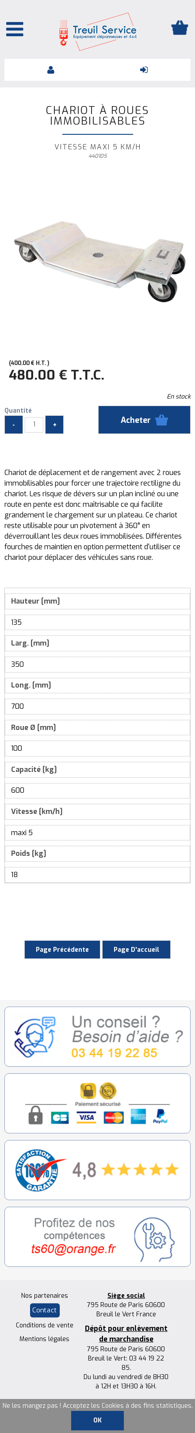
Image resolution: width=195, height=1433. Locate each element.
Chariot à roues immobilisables (97, 115)
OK (97, 1420)
